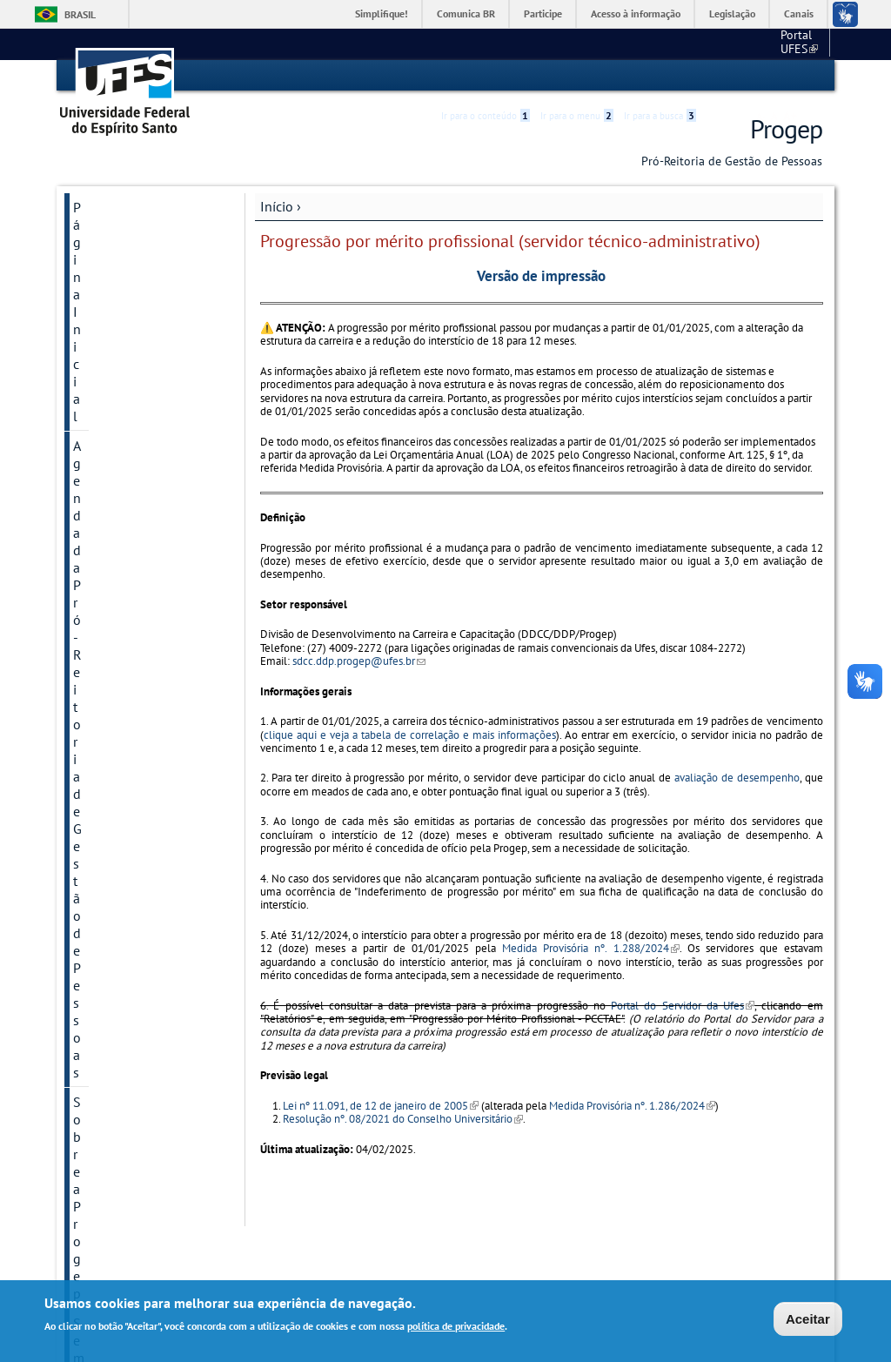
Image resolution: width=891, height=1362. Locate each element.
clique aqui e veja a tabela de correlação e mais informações (410, 734)
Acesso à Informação (134, 947)
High (739, 76)
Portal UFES (707, 43)
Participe (543, 13)
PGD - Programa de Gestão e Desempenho (139, 368)
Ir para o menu (576, 76)
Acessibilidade (718, 76)
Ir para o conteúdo (485, 76)
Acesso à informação (635, 13)
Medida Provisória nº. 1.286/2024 (632, 1104)
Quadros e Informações (142, 859)
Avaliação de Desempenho (112, 650)
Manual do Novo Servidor (123, 526)
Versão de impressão (541, 275)
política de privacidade (456, 1327)
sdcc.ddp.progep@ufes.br (358, 660)
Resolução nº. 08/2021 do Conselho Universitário (403, 1117)
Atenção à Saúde (122, 565)
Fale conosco (789, 43)
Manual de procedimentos (117, 479)
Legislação (732, 13)
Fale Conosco (112, 888)
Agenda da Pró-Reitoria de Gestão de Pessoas (141, 244)
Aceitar (808, 1319)
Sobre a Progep (118, 283)
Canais (799, 13)
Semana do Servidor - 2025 (137, 321)
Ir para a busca (660, 76)
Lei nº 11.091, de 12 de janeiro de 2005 (381, 1104)
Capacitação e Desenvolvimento (125, 697)
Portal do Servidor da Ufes (682, 1004)
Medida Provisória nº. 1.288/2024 (590, 948)
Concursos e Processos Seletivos (139, 603)
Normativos (107, 782)
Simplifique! (381, 13)
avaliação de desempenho (737, 777)
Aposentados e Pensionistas (117, 744)
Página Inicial (113, 206)
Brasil (80, 14)
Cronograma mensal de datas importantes (142, 820)
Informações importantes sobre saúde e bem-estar (128, 424)
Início (276, 205)
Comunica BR (466, 13)
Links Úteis (105, 918)
